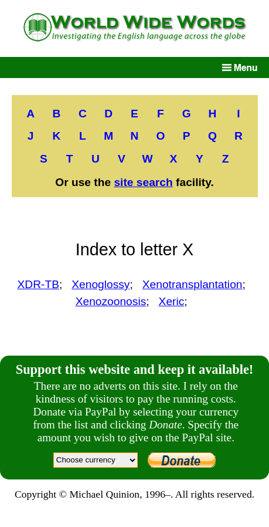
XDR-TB (38, 284)
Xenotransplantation (192, 284)
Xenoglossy (100, 284)
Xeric (172, 301)
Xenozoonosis (111, 301)
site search (143, 182)
